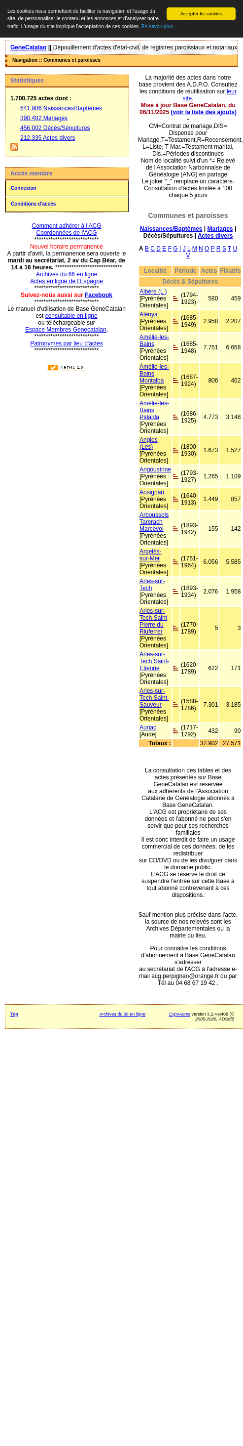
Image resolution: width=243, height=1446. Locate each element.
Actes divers (215, 235)
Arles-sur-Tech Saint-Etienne (154, 661)
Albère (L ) (153, 291)
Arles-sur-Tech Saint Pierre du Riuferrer (153, 621)
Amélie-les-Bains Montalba (154, 373)
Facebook (98, 295)
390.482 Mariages (44, 118)
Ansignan (151, 492)
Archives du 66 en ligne (67, 274)
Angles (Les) (148, 443)
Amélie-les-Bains (154, 340)
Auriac (147, 727)
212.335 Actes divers (47, 137)
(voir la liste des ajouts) (204, 112)
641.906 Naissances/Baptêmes (61, 108)
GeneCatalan (28, 47)
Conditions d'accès (33, 204)
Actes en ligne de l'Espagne (66, 281)
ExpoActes (179, 1014)
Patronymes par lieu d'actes (66, 343)
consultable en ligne (71, 315)
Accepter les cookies (201, 13)
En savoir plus (157, 26)
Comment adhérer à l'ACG (66, 225)
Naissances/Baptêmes (171, 228)
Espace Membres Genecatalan (65, 329)
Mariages (220, 228)
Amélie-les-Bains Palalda (154, 410)
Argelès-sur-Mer (150, 555)
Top (14, 1014)
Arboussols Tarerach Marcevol (154, 521)
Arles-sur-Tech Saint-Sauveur (154, 697)
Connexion (23, 188)
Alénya (148, 314)
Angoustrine (155, 469)
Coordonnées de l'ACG (66, 232)
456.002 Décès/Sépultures (55, 128)
